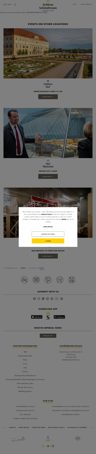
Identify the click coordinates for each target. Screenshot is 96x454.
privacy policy (46, 214)
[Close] (48, 240)
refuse (64, 219)
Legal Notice (48, 226)
